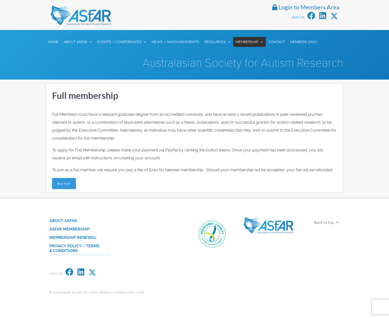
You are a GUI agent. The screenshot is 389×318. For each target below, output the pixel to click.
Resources (217, 42)
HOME (53, 42)
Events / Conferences (122, 42)
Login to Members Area (305, 7)
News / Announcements (175, 42)
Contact (276, 42)
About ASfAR (78, 42)
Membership (249, 42)
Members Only (303, 42)
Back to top (327, 222)
